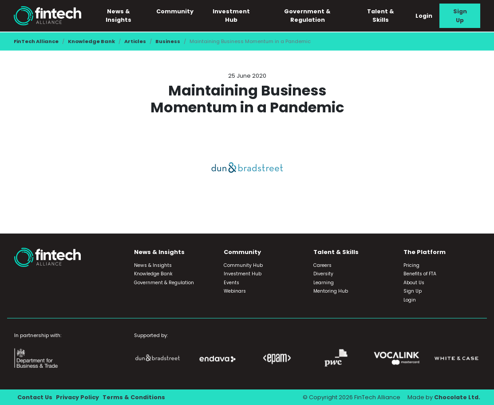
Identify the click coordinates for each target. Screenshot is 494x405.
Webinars (235, 291)
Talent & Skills (380, 16)
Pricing (411, 265)
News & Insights (118, 16)
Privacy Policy (77, 397)
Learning (323, 282)
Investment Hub (231, 16)
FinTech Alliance (36, 41)
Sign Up (460, 16)
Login (423, 16)
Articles (135, 41)
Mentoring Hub (330, 291)
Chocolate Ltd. (457, 397)
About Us (413, 282)
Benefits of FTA (419, 273)
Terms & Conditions (134, 397)
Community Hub (243, 265)
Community (175, 11)
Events (231, 282)
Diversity (323, 273)
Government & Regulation (307, 16)
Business (167, 41)
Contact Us (34, 397)
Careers (322, 265)
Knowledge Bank (91, 41)
